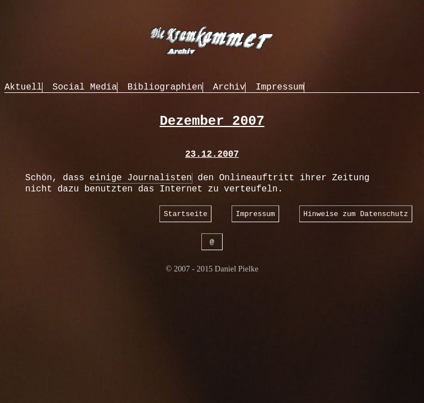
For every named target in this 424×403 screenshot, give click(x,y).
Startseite (186, 213)
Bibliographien (165, 87)
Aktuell (23, 87)
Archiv (229, 87)
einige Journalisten (140, 178)
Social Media (85, 87)
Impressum (280, 87)
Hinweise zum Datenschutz (355, 213)
